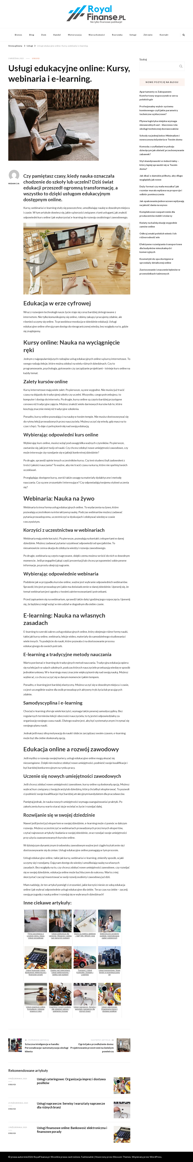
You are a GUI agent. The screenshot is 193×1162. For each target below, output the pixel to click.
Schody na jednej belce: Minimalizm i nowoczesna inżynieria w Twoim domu (160, 137)
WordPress (155, 1156)
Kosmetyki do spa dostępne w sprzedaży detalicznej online (156, 260)
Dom (43, 35)
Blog (31, 35)
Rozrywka (117, 35)
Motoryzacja (75, 35)
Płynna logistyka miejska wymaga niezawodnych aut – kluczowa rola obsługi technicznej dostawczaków (159, 125)
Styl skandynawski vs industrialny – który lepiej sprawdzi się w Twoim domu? (159, 164)
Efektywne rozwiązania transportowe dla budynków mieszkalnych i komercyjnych (160, 248)
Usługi (133, 35)
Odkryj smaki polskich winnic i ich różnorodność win (158, 235)
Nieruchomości (97, 35)
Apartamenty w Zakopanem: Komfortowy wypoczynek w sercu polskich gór (158, 95)
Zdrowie (148, 35)
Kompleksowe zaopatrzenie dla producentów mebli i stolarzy (157, 213)
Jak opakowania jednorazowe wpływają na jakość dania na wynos (161, 203)
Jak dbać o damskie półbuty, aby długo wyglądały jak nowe (161, 177)
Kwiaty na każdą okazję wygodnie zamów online (158, 224)
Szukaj (143, 59)
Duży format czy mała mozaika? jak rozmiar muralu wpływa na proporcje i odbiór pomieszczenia (160, 190)
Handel (57, 35)
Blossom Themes (122, 1156)
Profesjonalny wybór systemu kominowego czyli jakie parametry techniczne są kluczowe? (158, 110)
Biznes (18, 35)
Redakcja (13, 177)
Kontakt (164, 35)
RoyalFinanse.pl (41, 1156)
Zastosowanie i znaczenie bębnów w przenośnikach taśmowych (159, 271)
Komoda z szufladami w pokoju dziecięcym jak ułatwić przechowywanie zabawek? (161, 150)
